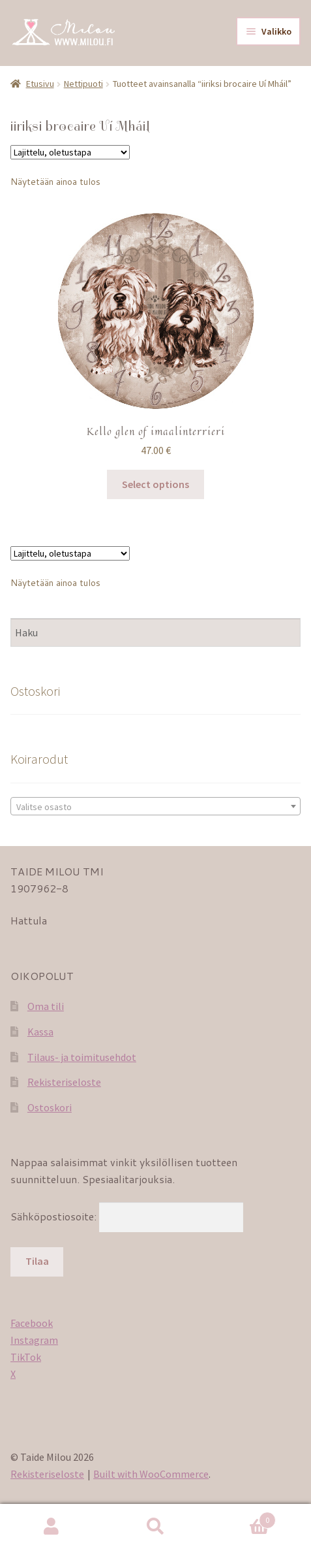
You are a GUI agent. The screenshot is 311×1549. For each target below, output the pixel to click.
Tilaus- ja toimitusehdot (81, 1057)
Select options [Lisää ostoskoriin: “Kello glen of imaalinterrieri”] (155, 484)
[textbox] (155, 807)
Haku (155, 1527)
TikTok (25, 1356)
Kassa (40, 1031)
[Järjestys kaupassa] (70, 152)
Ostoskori (49, 1107)
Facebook (31, 1322)
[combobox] (155, 806)
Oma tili (45, 1006)
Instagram (34, 1339)
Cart (241, 1517)
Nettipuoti (83, 84)
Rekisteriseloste (64, 1081)
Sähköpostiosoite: (54, 1216)
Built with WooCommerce (151, 1473)
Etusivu (40, 84)
